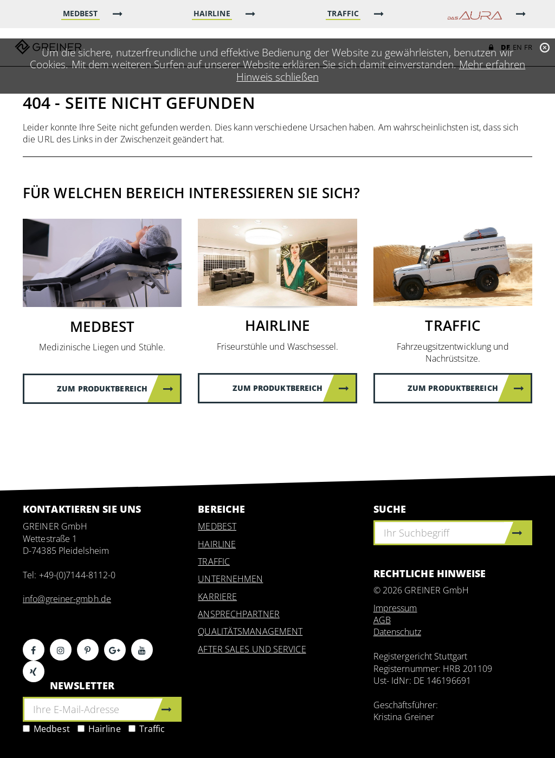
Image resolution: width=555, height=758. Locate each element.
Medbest (46, 729)
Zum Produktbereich (115, 388)
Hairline (99, 729)
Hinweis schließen (277, 76)
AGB (382, 620)
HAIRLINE (217, 544)
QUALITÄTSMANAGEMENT (250, 631)
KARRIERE (217, 597)
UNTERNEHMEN (230, 579)
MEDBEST (217, 526)
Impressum (395, 608)
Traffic (146, 729)
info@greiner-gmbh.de (67, 599)
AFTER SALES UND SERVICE (252, 649)
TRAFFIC (214, 561)
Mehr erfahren (492, 64)
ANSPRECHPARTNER (239, 614)
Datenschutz (397, 632)
